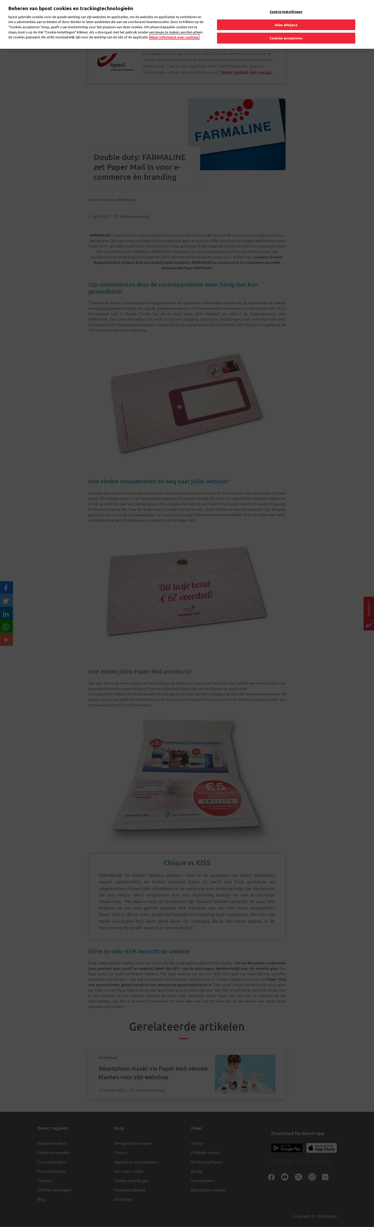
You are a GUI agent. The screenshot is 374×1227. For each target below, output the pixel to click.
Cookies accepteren (286, 26)
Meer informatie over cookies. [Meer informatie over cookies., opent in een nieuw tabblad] (174, 25)
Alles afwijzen (286, 13)
